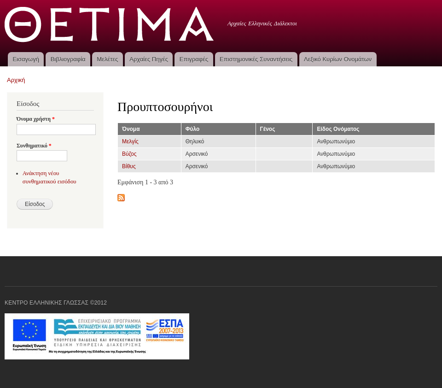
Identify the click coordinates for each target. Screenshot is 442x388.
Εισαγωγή (25, 59)
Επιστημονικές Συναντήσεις (256, 59)
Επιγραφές (194, 59)
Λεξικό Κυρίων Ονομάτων (338, 59)
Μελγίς (130, 141)
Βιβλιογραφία (68, 59)
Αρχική (16, 79)
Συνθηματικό (34, 145)
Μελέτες (107, 59)
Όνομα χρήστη (36, 119)
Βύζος (129, 154)
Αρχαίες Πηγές (148, 59)
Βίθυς (129, 166)
